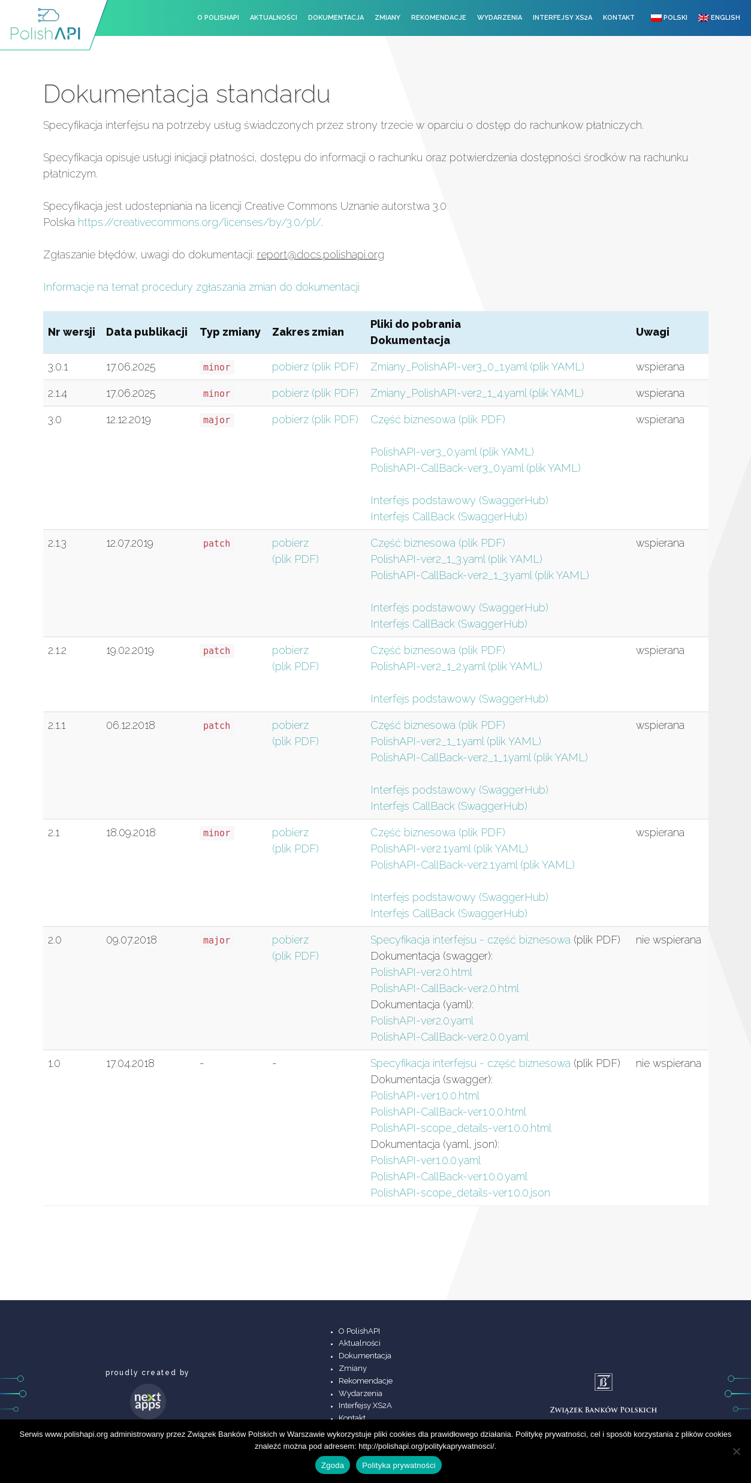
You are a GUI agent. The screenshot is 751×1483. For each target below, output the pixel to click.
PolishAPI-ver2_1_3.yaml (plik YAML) (456, 559)
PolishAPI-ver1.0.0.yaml (425, 1160)
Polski (669, 18)
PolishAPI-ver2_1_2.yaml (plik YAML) (456, 666)
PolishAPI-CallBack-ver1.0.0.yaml (448, 1176)
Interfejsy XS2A (562, 18)
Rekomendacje (438, 18)
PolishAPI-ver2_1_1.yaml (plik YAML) (455, 741)
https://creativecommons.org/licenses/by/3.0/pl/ (199, 222)
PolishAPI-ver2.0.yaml (421, 1020)
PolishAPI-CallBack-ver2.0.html (444, 988)
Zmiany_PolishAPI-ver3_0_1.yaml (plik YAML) (477, 366)
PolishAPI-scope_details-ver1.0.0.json (460, 1192)
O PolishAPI (218, 18)
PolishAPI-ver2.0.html (421, 972)
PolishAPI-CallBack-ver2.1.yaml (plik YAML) (472, 864)
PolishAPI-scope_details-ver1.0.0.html (460, 1128)
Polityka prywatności (399, 1465)
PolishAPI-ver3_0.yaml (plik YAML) (452, 451)
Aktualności (273, 18)
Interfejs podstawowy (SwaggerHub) (459, 500)
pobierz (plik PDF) (315, 366)
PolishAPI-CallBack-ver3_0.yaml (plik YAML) (475, 468)
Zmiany (387, 18)
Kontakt (619, 18)
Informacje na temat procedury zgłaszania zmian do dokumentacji (201, 287)
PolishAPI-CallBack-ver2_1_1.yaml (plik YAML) (479, 757)
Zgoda (332, 1465)
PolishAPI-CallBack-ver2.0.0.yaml (449, 1036)
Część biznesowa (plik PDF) (437, 419)
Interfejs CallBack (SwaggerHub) (448, 516)
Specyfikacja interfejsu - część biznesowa (470, 939)
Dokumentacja (336, 18)
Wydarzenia (499, 18)
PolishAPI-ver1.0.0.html (424, 1095)
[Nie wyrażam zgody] (736, 1451)
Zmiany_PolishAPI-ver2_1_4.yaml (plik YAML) (477, 393)
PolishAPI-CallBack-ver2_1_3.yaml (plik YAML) (479, 575)
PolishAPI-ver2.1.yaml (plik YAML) (449, 848)
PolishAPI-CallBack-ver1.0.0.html (448, 1111)
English (719, 18)
